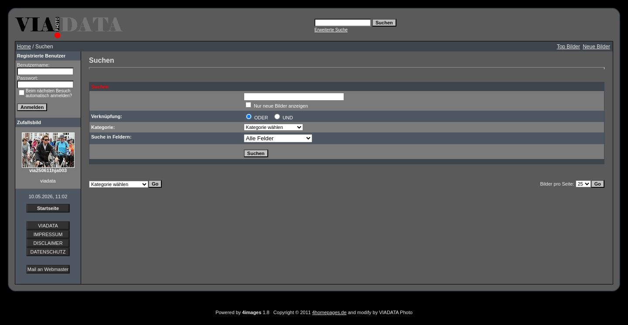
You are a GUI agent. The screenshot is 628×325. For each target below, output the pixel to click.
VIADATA (48, 225)
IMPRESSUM (48, 234)
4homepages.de (329, 312)
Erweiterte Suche (331, 29)
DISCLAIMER (47, 243)
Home (24, 47)
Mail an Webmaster (48, 269)
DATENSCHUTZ (47, 251)
